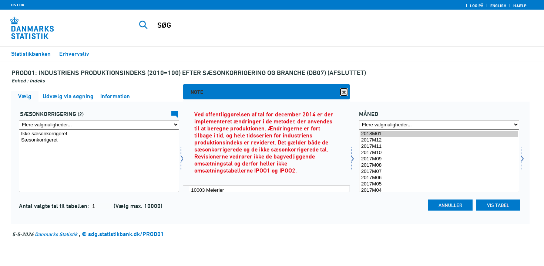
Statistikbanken (31, 53)
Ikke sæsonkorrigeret (99, 134)
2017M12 (439, 140)
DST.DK (17, 4)
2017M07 (439, 171)
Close (343, 92)
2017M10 (439, 153)
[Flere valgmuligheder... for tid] (439, 124)
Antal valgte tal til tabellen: (54, 205)
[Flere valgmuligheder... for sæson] (99, 124)
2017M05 (439, 184)
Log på (476, 5)
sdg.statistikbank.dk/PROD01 (126, 234)
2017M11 (439, 146)
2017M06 (439, 178)
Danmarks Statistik (56, 234)
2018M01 (439, 134)
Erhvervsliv (74, 53)
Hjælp (520, 5)
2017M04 (439, 190)
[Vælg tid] (439, 160)
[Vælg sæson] (99, 160)
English (498, 5)
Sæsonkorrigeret (99, 140)
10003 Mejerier (268, 190)
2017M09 (439, 159)
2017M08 (439, 165)
